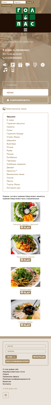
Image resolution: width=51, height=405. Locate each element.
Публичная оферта (11, 376)
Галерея (12, 85)
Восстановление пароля (17, 361)
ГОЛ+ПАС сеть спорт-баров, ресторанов (25, 17)
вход (11, 357)
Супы (9, 130)
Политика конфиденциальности (16, 379)
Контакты (7, 384)
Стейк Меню (13, 137)
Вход (30, 2)
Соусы (10, 177)
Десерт (10, 167)
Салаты (11, 127)
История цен (13, 188)
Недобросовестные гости (14, 372)
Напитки (11, 171)
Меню (10, 92)
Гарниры (11, 161)
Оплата (6, 374)
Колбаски (12, 157)
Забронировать (18, 100)
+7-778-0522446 (13, 58)
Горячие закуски (16, 123)
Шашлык (11, 140)
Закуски (11, 116)
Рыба (9, 150)
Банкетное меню (15, 174)
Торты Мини (13, 184)
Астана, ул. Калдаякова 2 (17, 50)
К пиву (10, 120)
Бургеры (11, 144)
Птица (10, 147)
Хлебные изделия (16, 164)
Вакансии (7, 381)
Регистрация (6, 5)
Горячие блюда (15, 133)
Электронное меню (15, 109)
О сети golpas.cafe (10, 369)
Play (25, 227)
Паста (10, 181)
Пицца (10, 154)
